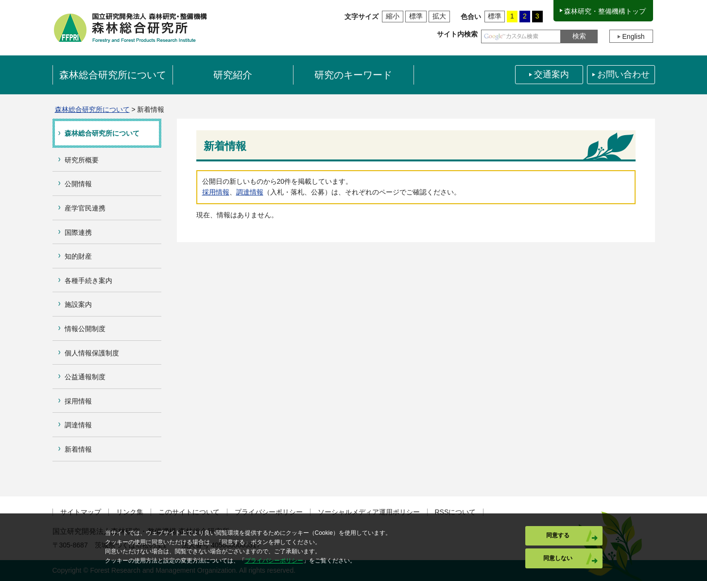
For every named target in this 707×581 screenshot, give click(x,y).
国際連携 (78, 232)
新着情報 (78, 449)
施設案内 (78, 304)
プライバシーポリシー (269, 512)
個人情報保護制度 (92, 353)
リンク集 (129, 512)
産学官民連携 (85, 208)
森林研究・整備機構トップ (605, 11)
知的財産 (78, 256)
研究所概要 (82, 160)
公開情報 (78, 184)
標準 (416, 16)
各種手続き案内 (88, 280)
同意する (557, 535)
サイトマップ (80, 512)
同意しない (557, 558)
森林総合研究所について (92, 109)
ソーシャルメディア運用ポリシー (369, 512)
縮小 (392, 16)
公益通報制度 (85, 377)
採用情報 (78, 401)
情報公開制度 (85, 329)
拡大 (439, 16)
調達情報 (78, 425)
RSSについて (455, 512)
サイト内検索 (457, 34)
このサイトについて (189, 512)
